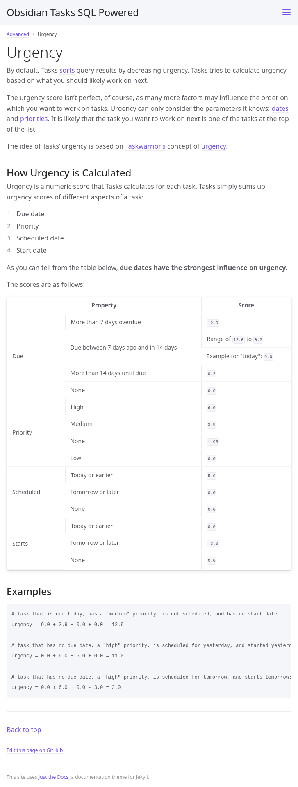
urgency (213, 146)
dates (280, 108)
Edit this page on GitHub (35, 750)
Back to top (24, 729)
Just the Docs (53, 776)
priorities (34, 118)
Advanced (18, 34)
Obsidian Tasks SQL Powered (73, 12)
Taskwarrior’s (145, 146)
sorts (67, 70)
